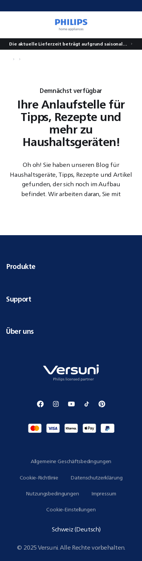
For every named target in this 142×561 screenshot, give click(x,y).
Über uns (71, 331)
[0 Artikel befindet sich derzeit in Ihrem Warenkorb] (132, 24)
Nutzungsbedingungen (52, 493)
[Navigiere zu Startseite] (8, 59)
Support (71, 299)
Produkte (71, 266)
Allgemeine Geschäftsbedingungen (71, 461)
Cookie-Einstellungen (70, 509)
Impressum (103, 493)
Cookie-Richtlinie (39, 477)
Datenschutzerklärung (96, 477)
